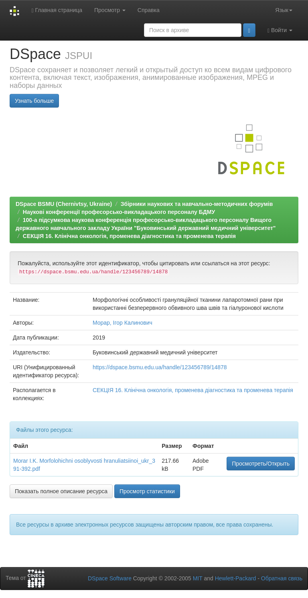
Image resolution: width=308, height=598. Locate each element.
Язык (283, 10)
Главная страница (56, 10)
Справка (149, 10)
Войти (279, 30)
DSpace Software (110, 578)
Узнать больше (34, 101)
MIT (198, 578)
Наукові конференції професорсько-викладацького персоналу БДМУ (119, 212)
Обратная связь (281, 578)
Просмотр (110, 10)
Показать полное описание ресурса (61, 491)
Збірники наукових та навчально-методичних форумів (197, 204)
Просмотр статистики (147, 491)
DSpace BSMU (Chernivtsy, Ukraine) (64, 204)
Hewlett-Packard (235, 578)
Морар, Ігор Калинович (122, 322)
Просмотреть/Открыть (261, 463)
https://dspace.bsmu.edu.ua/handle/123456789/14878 (160, 367)
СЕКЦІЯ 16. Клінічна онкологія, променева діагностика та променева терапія (129, 236)
